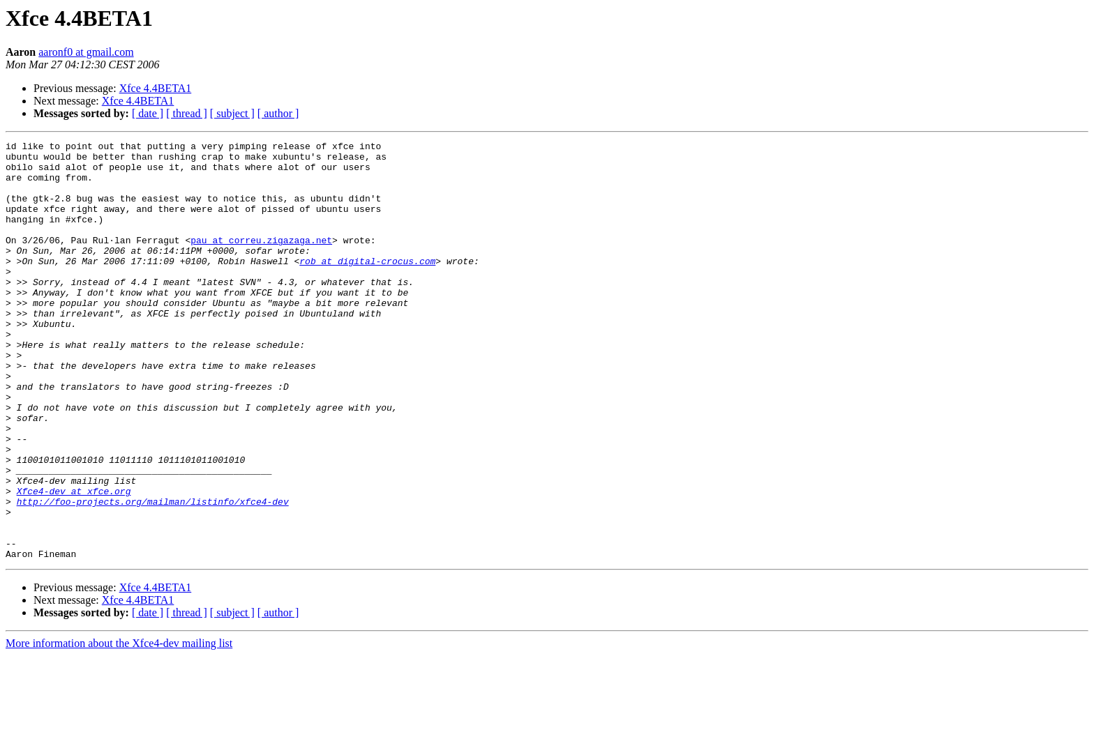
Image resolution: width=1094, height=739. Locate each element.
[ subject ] (232, 113)
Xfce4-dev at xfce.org (74, 562)
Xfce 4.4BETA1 (155, 88)
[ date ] (147, 113)
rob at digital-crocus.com (367, 286)
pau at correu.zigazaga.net (261, 260)
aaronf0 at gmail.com (85, 52)
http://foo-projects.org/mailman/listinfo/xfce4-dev (153, 574)
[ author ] (278, 113)
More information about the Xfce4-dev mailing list (119, 727)
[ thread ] (186, 113)
